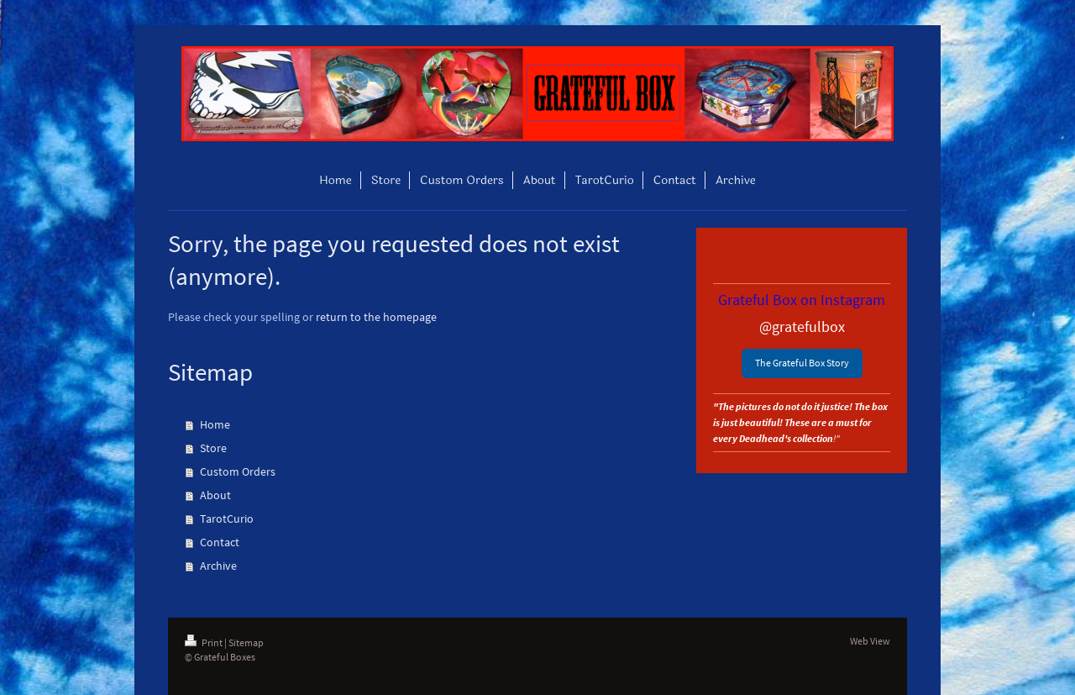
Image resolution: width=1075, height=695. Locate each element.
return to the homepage (376, 316)
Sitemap (246, 642)
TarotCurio (227, 518)
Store (213, 447)
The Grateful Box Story (802, 362)
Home (215, 424)
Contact (219, 542)
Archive (218, 565)
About (215, 495)
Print (204, 642)
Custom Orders (237, 471)
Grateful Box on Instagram (801, 299)
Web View (870, 640)
